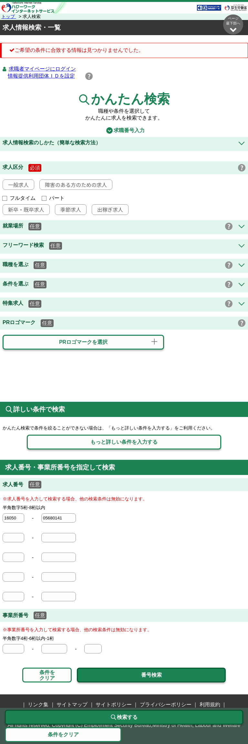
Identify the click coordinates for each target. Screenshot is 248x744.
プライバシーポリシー (165, 704)
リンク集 (38, 704)
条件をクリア (47, 675)
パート (53, 198)
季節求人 (68, 209)
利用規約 (210, 704)
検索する (124, 717)
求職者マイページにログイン (42, 69)
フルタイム (19, 198)
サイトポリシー (114, 704)
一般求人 (16, 184)
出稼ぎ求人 (107, 209)
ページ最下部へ (233, 24)
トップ (8, 16)
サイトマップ (72, 704)
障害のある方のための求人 (73, 184)
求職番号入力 (124, 130)
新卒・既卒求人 (23, 209)
